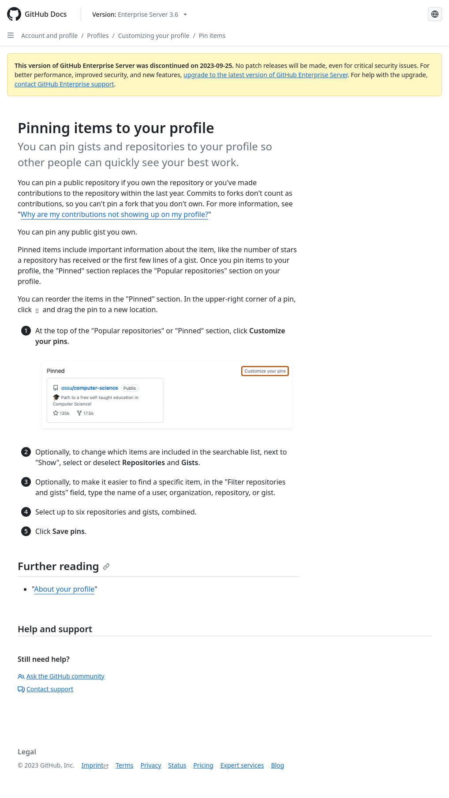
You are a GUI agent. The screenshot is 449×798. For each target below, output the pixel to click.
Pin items (212, 35)
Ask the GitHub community (61, 676)
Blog (277, 765)
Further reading (64, 566)
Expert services (242, 765)
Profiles (98, 35)
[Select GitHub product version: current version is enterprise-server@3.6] (139, 14)
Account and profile (49, 35)
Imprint (93, 765)
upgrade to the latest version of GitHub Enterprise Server (265, 75)
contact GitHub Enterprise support (64, 84)
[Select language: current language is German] (435, 14)
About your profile (64, 589)
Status (177, 765)
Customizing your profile (154, 35)
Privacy (151, 765)
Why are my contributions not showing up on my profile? (114, 214)
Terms (124, 765)
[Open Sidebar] (11, 35)
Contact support (45, 689)
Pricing (203, 765)
